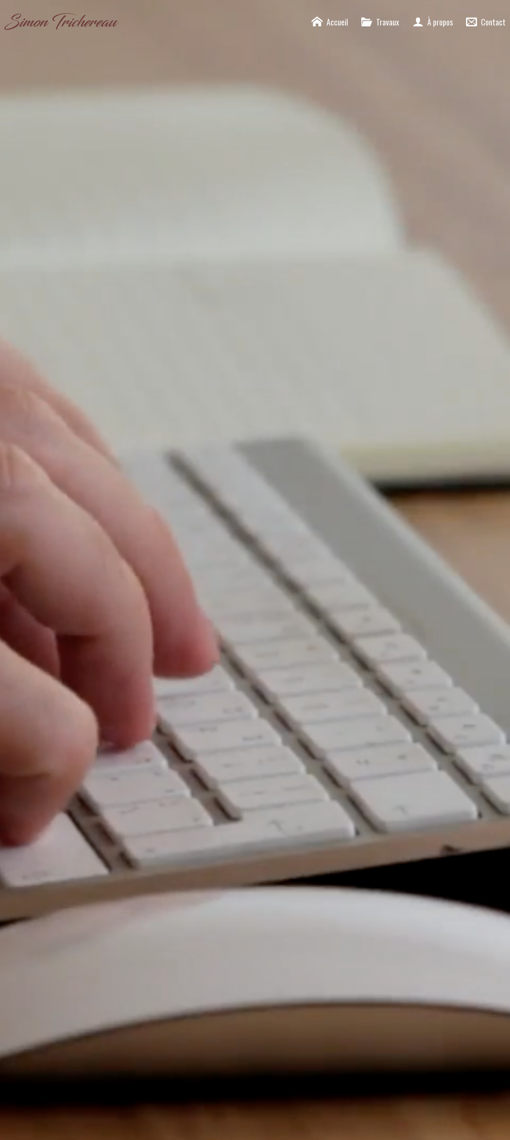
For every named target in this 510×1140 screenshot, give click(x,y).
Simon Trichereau (60, 22)
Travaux (380, 22)
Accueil (330, 22)
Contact (486, 22)
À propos (432, 22)
